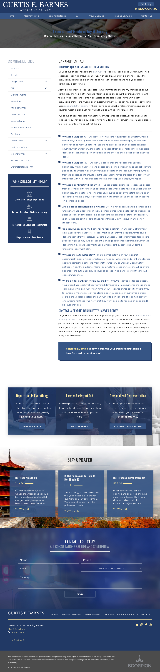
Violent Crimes (18, 154)
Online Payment (93, 614)
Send (80, 594)
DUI (12, 88)
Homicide (16, 101)
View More (22, 509)
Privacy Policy (125, 614)
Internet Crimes (18, 108)
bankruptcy (99, 72)
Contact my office (77, 348)
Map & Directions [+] (18, 629)
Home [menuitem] (11, 16)
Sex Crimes (16, 134)
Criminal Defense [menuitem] (57, 16)
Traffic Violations (19, 147)
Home (54, 614)
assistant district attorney (77, 106)
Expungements (18, 95)
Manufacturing (18, 121)
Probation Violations (21, 127)
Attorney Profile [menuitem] (31, 16)
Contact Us (143, 614)
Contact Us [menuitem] (146, 16)
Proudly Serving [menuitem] (96, 16)
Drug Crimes (17, 81)
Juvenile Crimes (18, 114)
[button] (46, 82)
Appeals (15, 68)
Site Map (109, 614)
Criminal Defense (71, 614)
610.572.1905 (146, 8)
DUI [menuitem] (77, 16)
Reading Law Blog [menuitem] (123, 16)
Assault (14, 75)
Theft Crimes (17, 141)
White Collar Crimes (20, 160)
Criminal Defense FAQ (22, 167)
